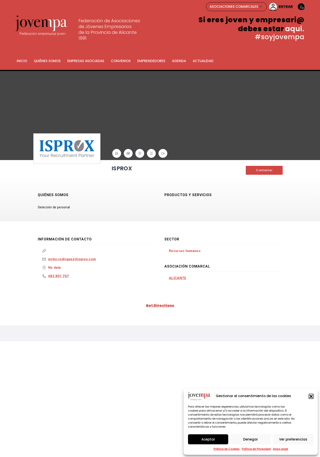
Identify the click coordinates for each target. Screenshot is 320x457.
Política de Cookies (227, 449)
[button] (311, 396)
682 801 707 (58, 276)
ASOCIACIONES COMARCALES (236, 6)
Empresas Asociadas (85, 61)
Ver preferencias (293, 439)
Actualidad (203, 61)
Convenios (121, 61)
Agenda (179, 61)
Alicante (177, 278)
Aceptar (208, 439)
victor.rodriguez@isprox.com (72, 259)
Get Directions (160, 305)
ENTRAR (281, 7)
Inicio (22, 61)
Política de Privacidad (256, 449)
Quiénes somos (47, 61)
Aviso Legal (280, 449)
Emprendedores (151, 61)
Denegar (250, 439)
